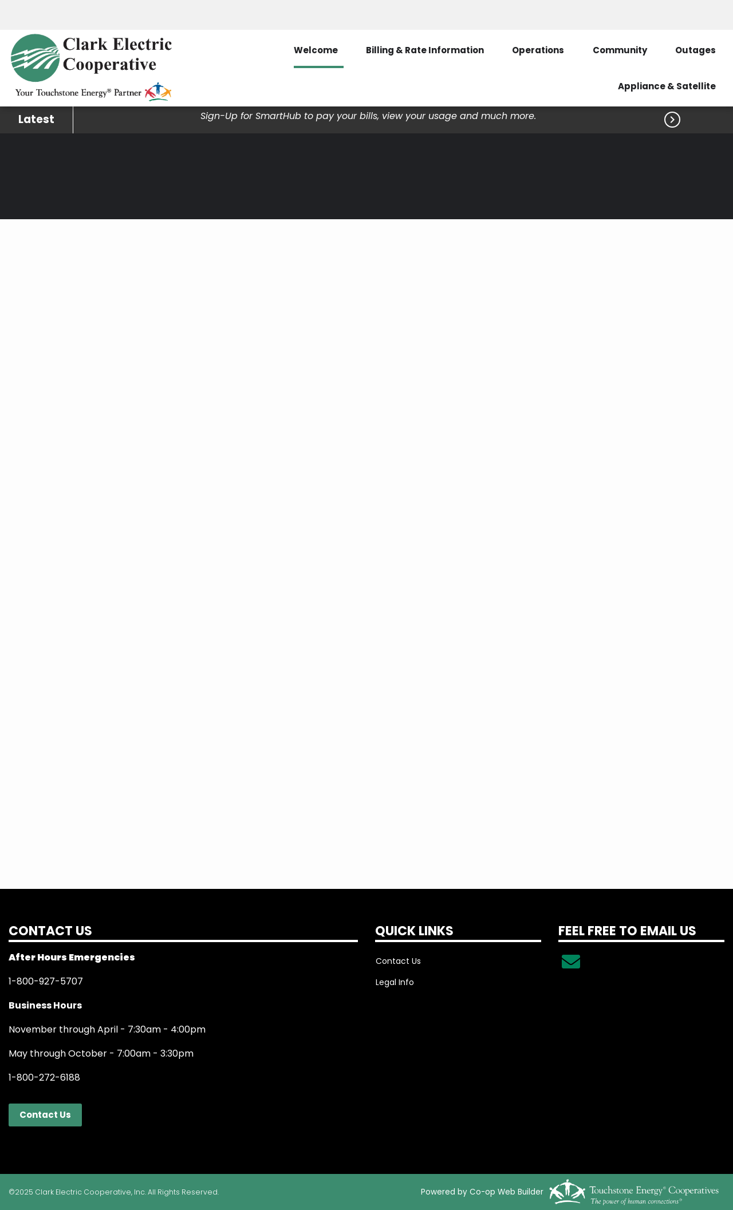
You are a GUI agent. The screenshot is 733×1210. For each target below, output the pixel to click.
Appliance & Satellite (667, 86)
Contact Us (45, 1115)
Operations (537, 50)
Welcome (314, 50)
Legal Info (394, 982)
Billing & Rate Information (424, 50)
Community (619, 50)
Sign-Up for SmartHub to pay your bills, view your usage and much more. (368, 115)
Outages (695, 50)
